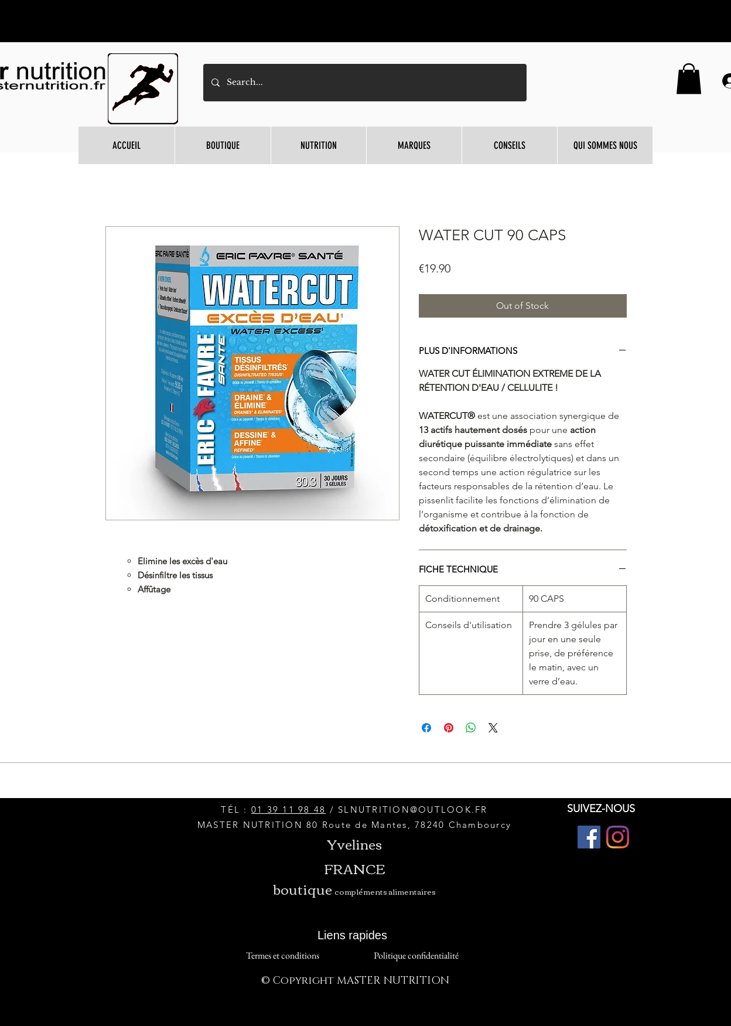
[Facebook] (589, 837)
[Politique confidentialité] (415, 955)
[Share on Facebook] (426, 728)
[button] (689, 78)
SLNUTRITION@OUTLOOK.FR (413, 809)
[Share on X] (493, 728)
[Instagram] (617, 837)
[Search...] (364, 82)
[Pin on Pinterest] (449, 728)
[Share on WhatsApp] (471, 728)
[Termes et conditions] (282, 955)
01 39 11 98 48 (288, 809)
